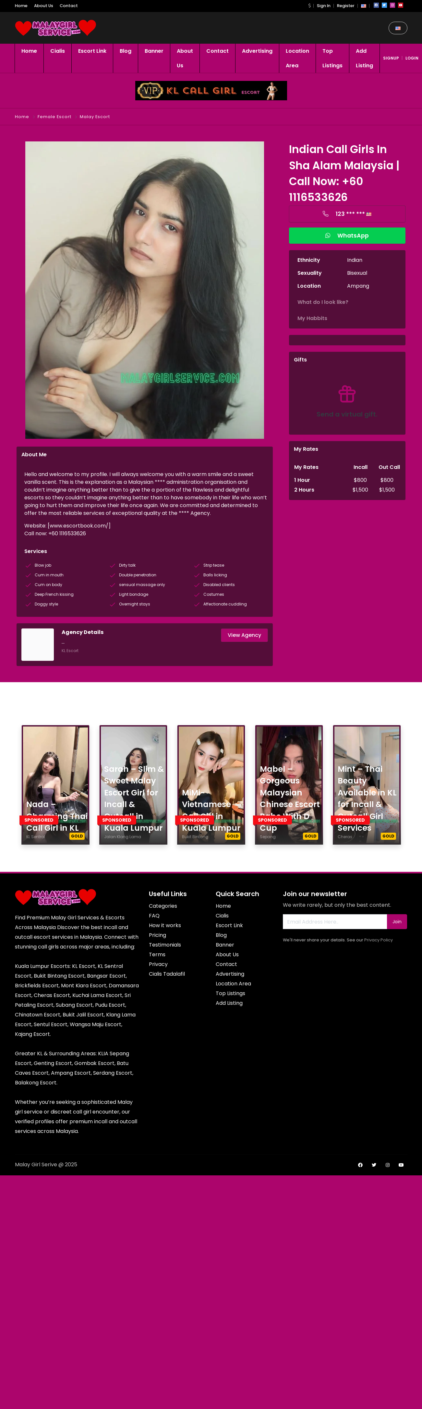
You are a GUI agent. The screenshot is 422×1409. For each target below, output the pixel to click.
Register (346, 5)
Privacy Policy (378, 940)
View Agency (244, 635)
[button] (309, 5)
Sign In (324, 5)
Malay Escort (95, 116)
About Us (43, 5)
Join (397, 921)
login (411, 58)
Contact (69, 5)
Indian (354, 260)
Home (21, 5)
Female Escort (54, 116)
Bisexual (357, 273)
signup (391, 58)
